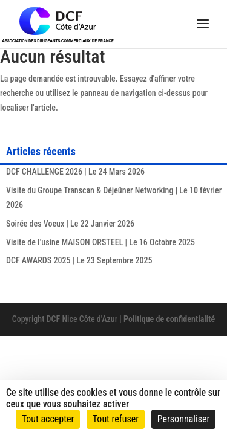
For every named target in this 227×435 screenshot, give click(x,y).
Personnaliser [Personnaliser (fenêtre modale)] (183, 419)
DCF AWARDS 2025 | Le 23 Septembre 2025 (79, 260)
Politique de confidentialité (169, 319)
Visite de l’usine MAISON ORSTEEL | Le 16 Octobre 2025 (100, 242)
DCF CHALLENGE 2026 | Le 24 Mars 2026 (75, 171)
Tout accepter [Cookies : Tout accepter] (48, 419)
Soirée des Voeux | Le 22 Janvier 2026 (70, 223)
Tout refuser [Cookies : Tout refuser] (116, 419)
